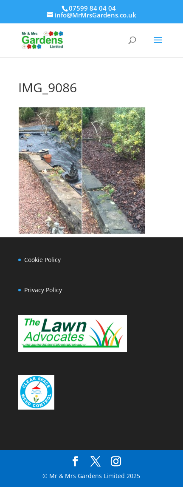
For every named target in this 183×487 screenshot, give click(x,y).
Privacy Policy (43, 290)
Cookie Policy (42, 260)
